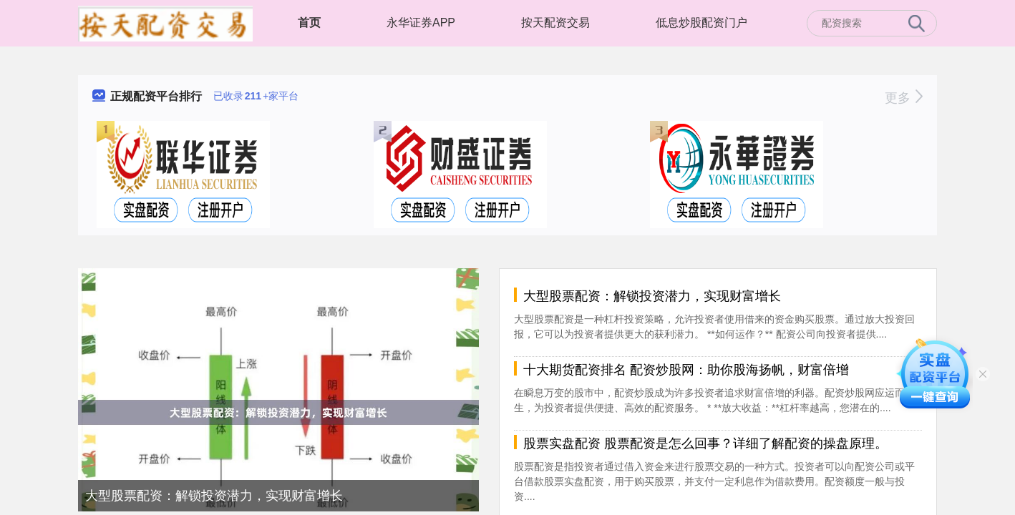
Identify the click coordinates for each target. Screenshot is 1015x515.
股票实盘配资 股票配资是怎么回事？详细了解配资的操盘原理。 (705, 443)
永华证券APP (421, 22)
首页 (309, 22)
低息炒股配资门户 (701, 22)
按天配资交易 (555, 22)
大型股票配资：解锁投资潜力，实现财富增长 (214, 496)
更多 (904, 98)
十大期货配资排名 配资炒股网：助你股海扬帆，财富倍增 (686, 370)
